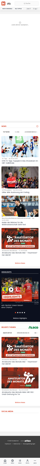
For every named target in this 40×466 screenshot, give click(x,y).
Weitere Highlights (20, 318)
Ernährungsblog (23, 333)
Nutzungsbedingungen (29, 443)
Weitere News (20, 263)
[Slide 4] (22, 312)
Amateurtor (7, 333)
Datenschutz (16, 443)
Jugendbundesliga (31, 132)
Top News (6, 132)
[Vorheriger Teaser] (3, 292)
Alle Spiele (18, 8)
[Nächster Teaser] (36, 292)
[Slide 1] (15, 312)
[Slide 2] (17, 312)
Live (29, 9)
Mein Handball (7, 8)
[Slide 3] (20, 312)
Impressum (8, 443)
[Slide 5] (24, 312)
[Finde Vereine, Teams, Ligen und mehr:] (27, 4)
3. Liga (17, 132)
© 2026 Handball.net (13, 440)
